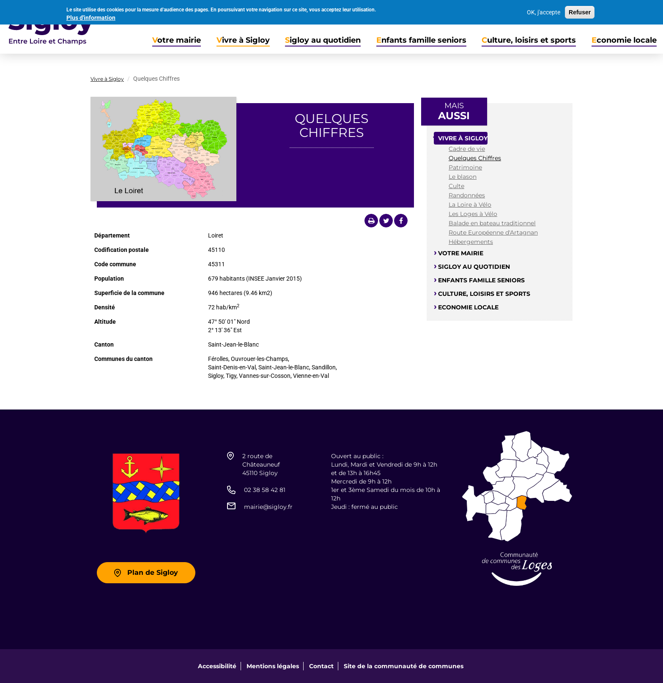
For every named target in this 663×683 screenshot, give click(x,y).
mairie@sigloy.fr (268, 507)
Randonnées (467, 195)
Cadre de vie (467, 149)
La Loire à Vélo (470, 204)
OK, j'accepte (543, 10)
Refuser (580, 10)
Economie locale (624, 40)
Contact (321, 666)
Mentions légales (273, 666)
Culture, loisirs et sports (529, 40)
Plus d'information (90, 15)
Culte (456, 186)
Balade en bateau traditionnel (492, 223)
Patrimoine (465, 167)
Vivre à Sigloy (243, 40)
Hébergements (471, 242)
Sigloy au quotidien (323, 40)
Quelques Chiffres (475, 158)
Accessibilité (217, 666)
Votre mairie (176, 40)
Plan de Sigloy (152, 572)
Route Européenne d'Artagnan (493, 232)
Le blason (463, 176)
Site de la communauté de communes (403, 666)
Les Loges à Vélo (473, 214)
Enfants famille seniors (421, 40)
